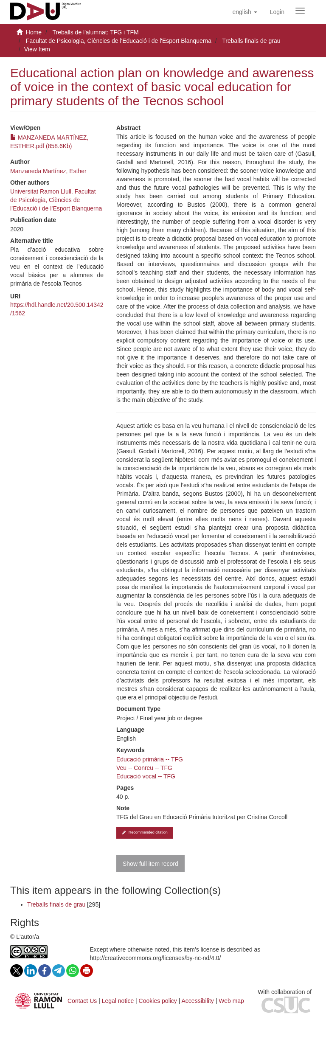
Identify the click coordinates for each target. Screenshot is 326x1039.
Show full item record (150, 863)
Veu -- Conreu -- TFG (144, 767)
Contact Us (82, 1000)
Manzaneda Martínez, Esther (48, 171)
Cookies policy (158, 1000)
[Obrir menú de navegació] (300, 10)
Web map (231, 1000)
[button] (244, 12)
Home (34, 32)
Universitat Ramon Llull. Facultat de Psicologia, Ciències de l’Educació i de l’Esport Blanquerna (56, 200)
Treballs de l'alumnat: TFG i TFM (95, 32)
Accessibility (198, 1000)
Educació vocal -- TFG (145, 776)
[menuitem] (277, 12)
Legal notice (118, 1000)
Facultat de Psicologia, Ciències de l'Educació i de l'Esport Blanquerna (118, 40)
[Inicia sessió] (277, 12)
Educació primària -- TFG (149, 759)
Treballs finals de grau (251, 40)
